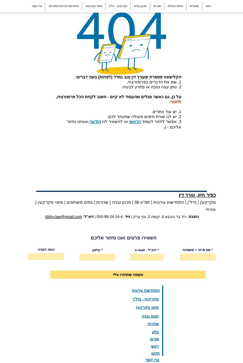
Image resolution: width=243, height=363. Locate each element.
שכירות (102, 202)
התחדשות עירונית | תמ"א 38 (158, 202)
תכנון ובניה (121, 202)
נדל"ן (191, 202)
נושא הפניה (46, 249)
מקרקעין (208, 202)
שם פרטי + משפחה (196, 250)
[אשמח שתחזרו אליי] (128, 275)
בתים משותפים (80, 202)
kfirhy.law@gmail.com (63, 217)
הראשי (135, 121)
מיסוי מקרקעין (49, 202)
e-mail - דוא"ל (146, 250)
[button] (194, 6)
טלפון (96, 250)
